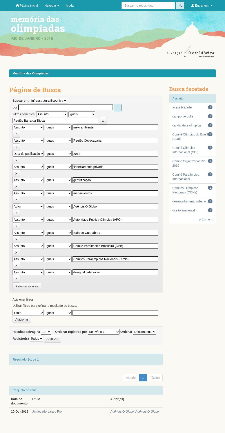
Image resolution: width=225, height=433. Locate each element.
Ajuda (70, 5)
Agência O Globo (122, 411)
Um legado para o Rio (47, 411)
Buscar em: (21, 100)
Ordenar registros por (71, 332)
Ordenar (126, 332)
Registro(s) (21, 338)
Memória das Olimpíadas (31, 73)
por (15, 107)
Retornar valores (26, 286)
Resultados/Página (26, 332)
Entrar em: (201, 5)
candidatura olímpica (186, 125)
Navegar (51, 5)
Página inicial (27, 5)
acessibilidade (182, 107)
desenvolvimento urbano (189, 201)
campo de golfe (183, 116)
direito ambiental (183, 210)
